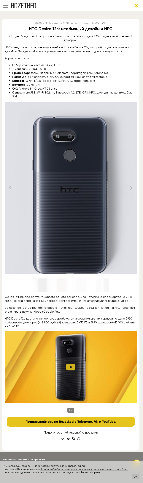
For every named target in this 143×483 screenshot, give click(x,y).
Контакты (9, 459)
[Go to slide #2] (61, 285)
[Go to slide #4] (100, 285)
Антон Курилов (80, 23)
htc (70, 410)
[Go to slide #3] (80, 285)
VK (96, 422)
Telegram (84, 422)
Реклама (23, 459)
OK (135, 476)
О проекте (38, 459)
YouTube (108, 422)
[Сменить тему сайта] (136, 5)
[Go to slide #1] (42, 285)
